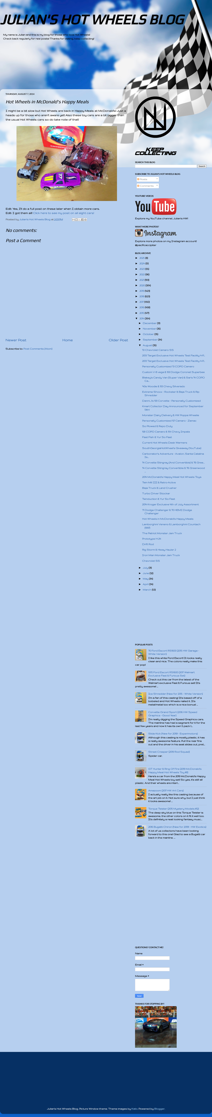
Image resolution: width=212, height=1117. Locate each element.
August (148, 345)
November (150, 328)
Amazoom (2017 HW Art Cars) (166, 790)
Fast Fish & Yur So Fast (157, 437)
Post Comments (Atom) (37, 348)
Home (67, 340)
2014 (142, 318)
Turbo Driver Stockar (156, 493)
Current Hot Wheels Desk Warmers (164, 442)
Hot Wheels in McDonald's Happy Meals (167, 519)
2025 (142, 258)
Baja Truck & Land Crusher (159, 488)
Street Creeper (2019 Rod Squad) (169, 751)
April (146, 584)
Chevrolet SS (151, 561)
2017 (141, 302)
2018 (142, 296)
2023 (142, 269)
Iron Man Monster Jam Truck (161, 555)
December (150, 323)
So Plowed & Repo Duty (157, 426)
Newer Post (15, 340)
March (147, 589)
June (146, 573)
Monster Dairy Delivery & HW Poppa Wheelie (170, 415)
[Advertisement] (97, 67)
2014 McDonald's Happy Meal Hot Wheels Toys (171, 477)
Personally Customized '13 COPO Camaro (168, 366)
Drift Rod (148, 544)
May (146, 578)
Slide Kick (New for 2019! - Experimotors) (173, 733)
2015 (142, 313)
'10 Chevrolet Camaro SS (158, 350)
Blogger (159, 1108)
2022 (142, 274)
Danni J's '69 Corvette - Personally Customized (171, 400)
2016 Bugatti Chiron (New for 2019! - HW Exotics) (177, 827)
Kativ (134, 1108)
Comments (145, 186)
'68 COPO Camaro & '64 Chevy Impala (166, 431)
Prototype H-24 (151, 538)
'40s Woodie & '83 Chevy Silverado (163, 386)
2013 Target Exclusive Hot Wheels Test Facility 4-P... (173, 355)
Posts (142, 179)
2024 (142, 263)
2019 (142, 291)
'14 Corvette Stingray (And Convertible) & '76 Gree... (173, 462)
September (150, 339)
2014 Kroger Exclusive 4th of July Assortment (170, 504)
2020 (142, 285)
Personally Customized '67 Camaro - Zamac (169, 420)
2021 (142, 280)
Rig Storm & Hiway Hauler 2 (159, 549)
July (146, 567)
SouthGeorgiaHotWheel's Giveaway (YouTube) (171, 448)
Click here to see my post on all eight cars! (63, 212)
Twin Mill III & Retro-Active (159, 482)
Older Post (118, 340)
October (148, 334)
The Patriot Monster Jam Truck (162, 533)
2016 (142, 307)
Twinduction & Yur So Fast (158, 499)
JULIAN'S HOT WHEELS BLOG (91, 19)
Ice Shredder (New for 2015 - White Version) (175, 693)
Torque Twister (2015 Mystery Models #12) (173, 808)
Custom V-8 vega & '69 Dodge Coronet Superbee (173, 372)
